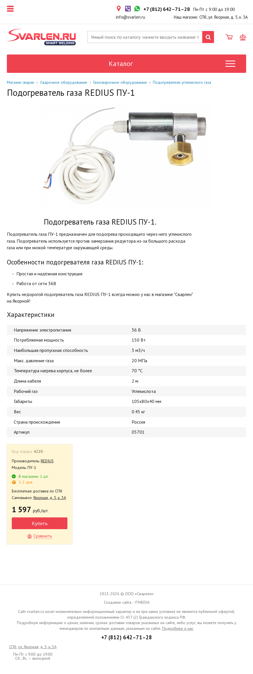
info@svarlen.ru (130, 17)
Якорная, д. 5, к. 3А (49, 497)
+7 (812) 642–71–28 (126, 637)
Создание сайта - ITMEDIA (126, 602)
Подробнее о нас (177, 628)
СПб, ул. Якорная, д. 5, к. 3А (33, 647)
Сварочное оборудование (63, 82)
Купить (40, 523)
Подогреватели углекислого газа (182, 82)
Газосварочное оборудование (120, 82)
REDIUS (47, 460)
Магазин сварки (20, 82)
